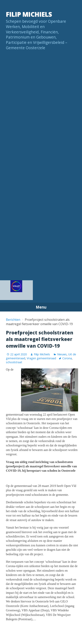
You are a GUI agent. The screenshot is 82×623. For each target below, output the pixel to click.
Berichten (13, 319)
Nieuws (62, 354)
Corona (67, 358)
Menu (41, 307)
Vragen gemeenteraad (41, 358)
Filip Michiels (29, 14)
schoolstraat (14, 362)
